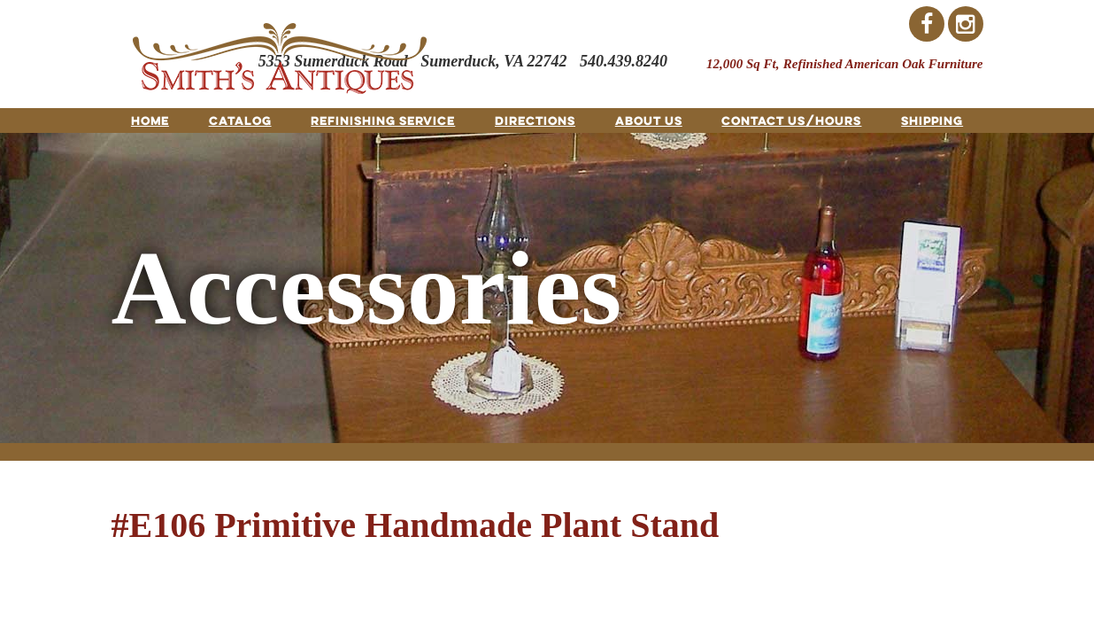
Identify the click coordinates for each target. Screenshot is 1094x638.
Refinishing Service (383, 120)
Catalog (240, 120)
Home (150, 120)
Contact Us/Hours (791, 120)
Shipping (932, 120)
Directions (535, 120)
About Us (648, 120)
